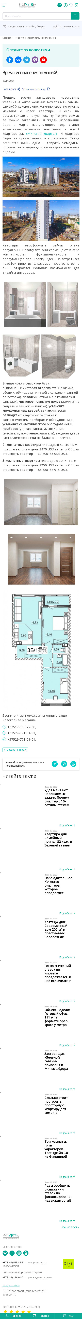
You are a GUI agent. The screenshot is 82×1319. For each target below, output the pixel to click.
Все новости (70, 1227)
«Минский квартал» (42, 133)
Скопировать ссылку (36, 89)
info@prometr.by (11, 1285)
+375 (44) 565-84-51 (24, 1264)
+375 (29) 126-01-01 (27, 1277)
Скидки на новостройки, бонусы (26, 26)
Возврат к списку (16, 749)
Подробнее (67, 825)
